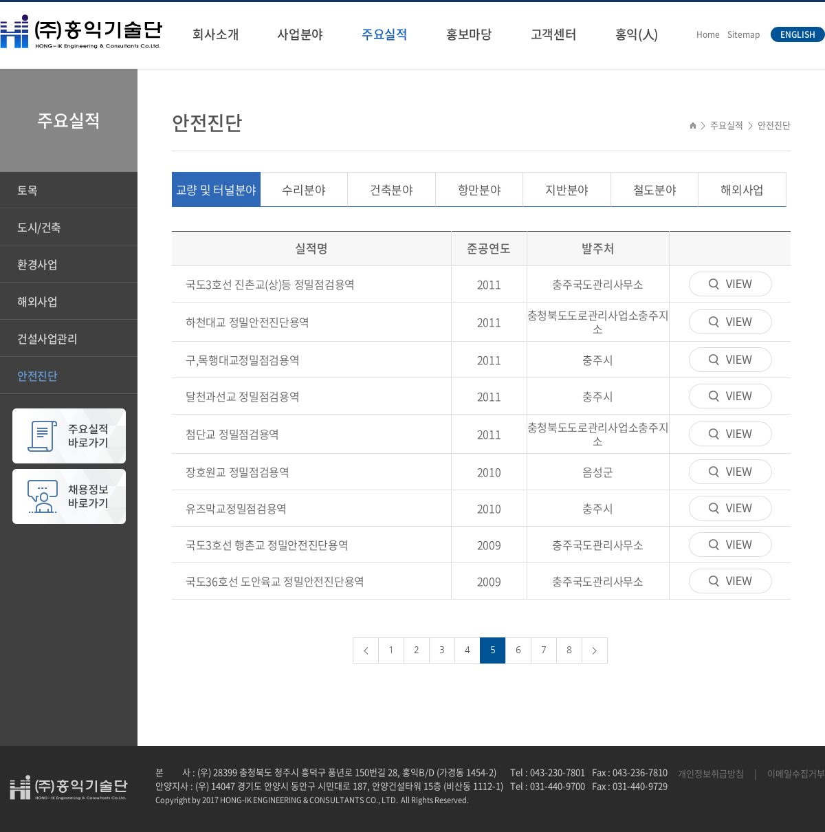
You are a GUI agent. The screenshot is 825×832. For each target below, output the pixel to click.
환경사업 (37, 264)
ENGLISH (797, 34)
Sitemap (743, 34)
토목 (27, 190)
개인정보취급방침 (711, 773)
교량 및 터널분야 (216, 189)
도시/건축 (39, 227)
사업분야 (300, 34)
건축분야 (391, 189)
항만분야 (479, 189)
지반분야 (566, 189)
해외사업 (37, 301)
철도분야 (654, 189)
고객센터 (554, 34)
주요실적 (385, 34)
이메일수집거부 (796, 773)
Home (708, 34)
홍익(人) (637, 34)
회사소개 (215, 34)
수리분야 (303, 189)
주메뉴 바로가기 (0, 0)
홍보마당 (469, 34)
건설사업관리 (47, 338)
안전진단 (37, 375)
